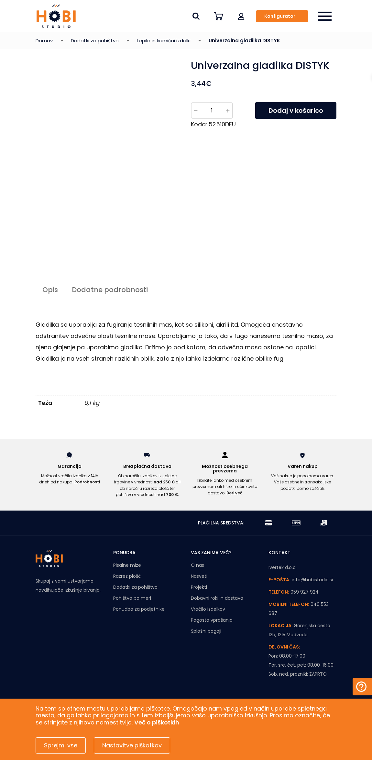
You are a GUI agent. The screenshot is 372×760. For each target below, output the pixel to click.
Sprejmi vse (60, 745)
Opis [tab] (50, 289)
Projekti (199, 587)
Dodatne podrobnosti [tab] (110, 289)
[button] (241, 16)
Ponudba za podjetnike (139, 609)
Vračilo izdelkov (208, 609)
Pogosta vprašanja (212, 620)
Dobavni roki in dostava (217, 598)
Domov (44, 40)
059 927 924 (304, 592)
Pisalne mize (127, 565)
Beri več (234, 493)
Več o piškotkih (156, 722)
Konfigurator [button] (279, 16)
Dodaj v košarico (295, 110)
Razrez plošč (127, 576)
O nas (197, 565)
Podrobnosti (87, 482)
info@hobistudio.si (312, 579)
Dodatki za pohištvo (95, 40)
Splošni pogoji (206, 631)
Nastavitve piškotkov (132, 745)
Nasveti (199, 576)
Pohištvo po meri (132, 598)
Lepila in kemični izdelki (164, 40)
